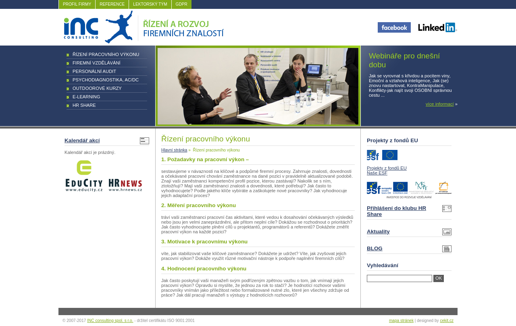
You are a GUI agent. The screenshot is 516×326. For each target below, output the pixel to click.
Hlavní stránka (174, 150)
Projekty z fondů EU (387, 168)
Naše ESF (377, 172)
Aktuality (378, 231)
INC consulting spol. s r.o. (110, 320)
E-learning (86, 96)
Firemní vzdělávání (97, 62)
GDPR (181, 4)
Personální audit (94, 71)
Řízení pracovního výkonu (106, 54)
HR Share (84, 105)
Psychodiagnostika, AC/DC (106, 79)
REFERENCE (112, 4)
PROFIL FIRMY (77, 4)
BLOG (375, 248)
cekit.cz (447, 320)
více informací (440, 104)
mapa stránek (401, 320)
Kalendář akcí (82, 140)
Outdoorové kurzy (97, 88)
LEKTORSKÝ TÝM (150, 4)
